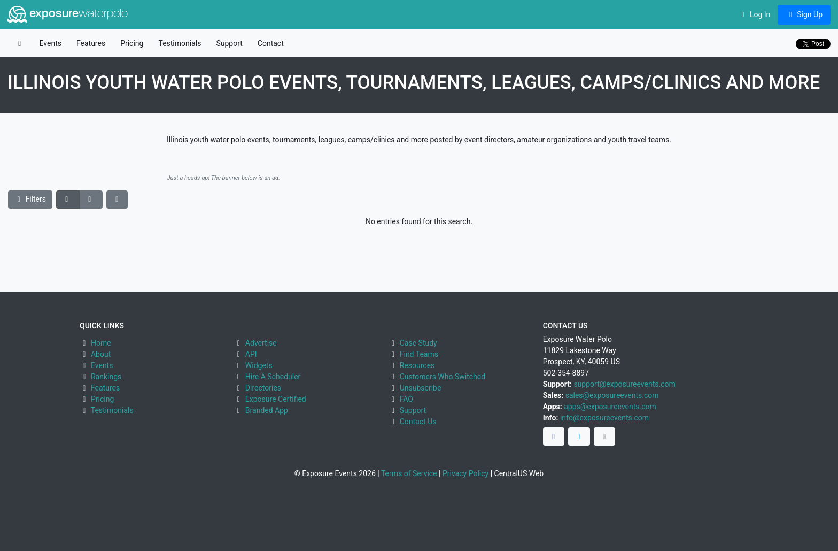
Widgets (259, 365)
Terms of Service (409, 473)
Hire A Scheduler (272, 376)
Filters (30, 199)
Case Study (418, 343)
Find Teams (419, 354)
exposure (67, 14)
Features (90, 43)
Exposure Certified (275, 399)
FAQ (406, 399)
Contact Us (418, 421)
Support (229, 43)
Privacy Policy (465, 473)
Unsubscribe (420, 388)
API (251, 354)
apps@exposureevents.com (610, 406)
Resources (417, 365)
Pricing (131, 43)
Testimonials (179, 43)
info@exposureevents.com (604, 418)
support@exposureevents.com (624, 384)
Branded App (266, 410)
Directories (263, 388)
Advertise (261, 343)
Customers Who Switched (442, 376)
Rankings (106, 376)
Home (101, 343)
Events (50, 43)
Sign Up (804, 14)
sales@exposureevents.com (612, 395)
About (101, 354)
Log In (754, 14)
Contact (271, 43)
